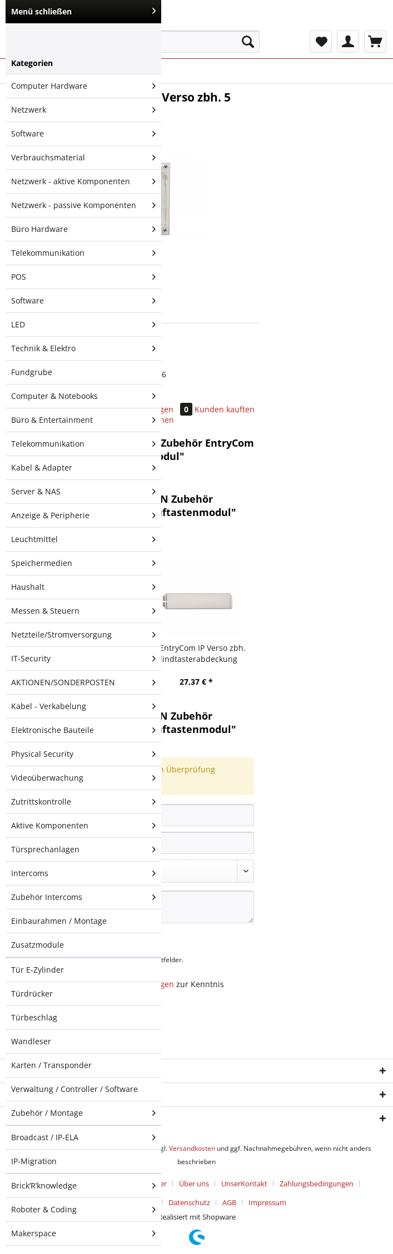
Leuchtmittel (83, 539)
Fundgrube (31, 372)
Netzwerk (83, 109)
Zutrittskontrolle (83, 801)
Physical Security (83, 754)
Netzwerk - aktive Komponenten (83, 181)
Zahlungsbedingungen (317, 1184)
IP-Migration (34, 1161)
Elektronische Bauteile (83, 730)
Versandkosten (192, 1148)
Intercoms (83, 873)
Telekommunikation (83, 253)
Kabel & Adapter (83, 467)
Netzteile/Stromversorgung (83, 634)
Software (83, 133)
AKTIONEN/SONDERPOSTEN (83, 682)
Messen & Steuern (83, 610)
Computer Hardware (83, 86)
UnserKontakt (244, 1184)
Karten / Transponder (51, 1065)
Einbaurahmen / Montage (59, 921)
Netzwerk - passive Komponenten (83, 205)
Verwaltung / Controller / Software (74, 1089)
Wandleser (31, 1041)
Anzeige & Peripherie (83, 515)
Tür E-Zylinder (37, 969)
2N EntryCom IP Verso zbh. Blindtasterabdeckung (196, 653)
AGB (229, 1202)
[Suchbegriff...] (181, 42)
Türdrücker (32, 993)
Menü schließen (83, 11)
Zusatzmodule (37, 944)
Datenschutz (189, 1202)
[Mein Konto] (348, 42)
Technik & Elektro (83, 348)
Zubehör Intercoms (83, 897)
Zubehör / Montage (83, 1113)
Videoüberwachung (83, 777)
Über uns (194, 1184)
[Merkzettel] (321, 42)
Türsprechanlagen (83, 849)
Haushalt (83, 587)
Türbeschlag (34, 1017)
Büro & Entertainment (83, 420)
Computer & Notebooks (83, 396)
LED (83, 324)
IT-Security (83, 658)
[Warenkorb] (375, 42)
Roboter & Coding (83, 1209)
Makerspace (83, 1233)
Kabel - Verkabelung (83, 706)
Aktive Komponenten (83, 825)
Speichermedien (83, 563)
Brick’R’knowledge (83, 1185)
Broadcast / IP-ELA (83, 1137)
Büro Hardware (83, 229)
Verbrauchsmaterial (83, 157)
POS (83, 276)
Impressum (267, 1202)
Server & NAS (83, 491)
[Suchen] (248, 42)
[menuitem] (181, 47)
